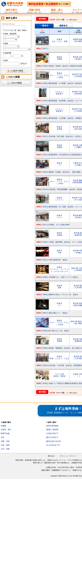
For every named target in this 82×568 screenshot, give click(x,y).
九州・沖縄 (5, 449)
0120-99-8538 (63, 467)
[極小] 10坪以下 (52, 437)
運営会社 (51, 456)
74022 (44, 136)
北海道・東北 (6, 430)
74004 (44, 365)
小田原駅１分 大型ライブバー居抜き (63, 277)
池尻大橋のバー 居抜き (58, 313)
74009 (44, 277)
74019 (44, 189)
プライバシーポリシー (68, 456)
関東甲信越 (5, 433)
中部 (2, 437)
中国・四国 (5, 445)
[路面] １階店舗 (52, 430)
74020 (44, 172)
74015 (44, 242)
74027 (44, 49)
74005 (44, 348)
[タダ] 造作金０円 (53, 445)
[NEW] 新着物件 (52, 426)
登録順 (42, 32)
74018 (44, 207)
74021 (44, 155)
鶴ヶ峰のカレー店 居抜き (58, 331)
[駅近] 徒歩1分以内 (53, 441)
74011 (44, 260)
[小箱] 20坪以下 (52, 433)
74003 (44, 383)
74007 (44, 313)
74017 (44, 225)
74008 (44, 295)
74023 (44, 118)
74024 (44, 101)
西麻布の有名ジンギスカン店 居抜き (63, 295)
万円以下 (23, 64)
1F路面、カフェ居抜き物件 (59, 225)
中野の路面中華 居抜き (58, 260)
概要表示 (63, 25)
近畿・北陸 (5, 441)
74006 (44, 331)
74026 (44, 66)
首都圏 (3, 426)
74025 (44, 83)
